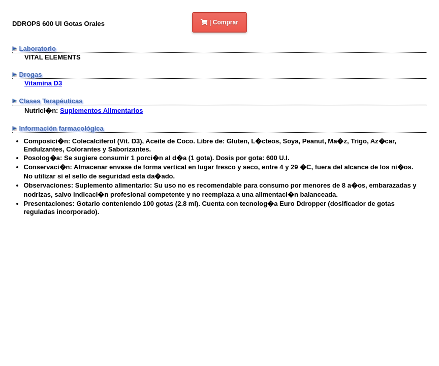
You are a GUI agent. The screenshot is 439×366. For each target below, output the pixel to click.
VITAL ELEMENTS (52, 57)
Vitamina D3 (43, 83)
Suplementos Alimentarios (101, 110)
